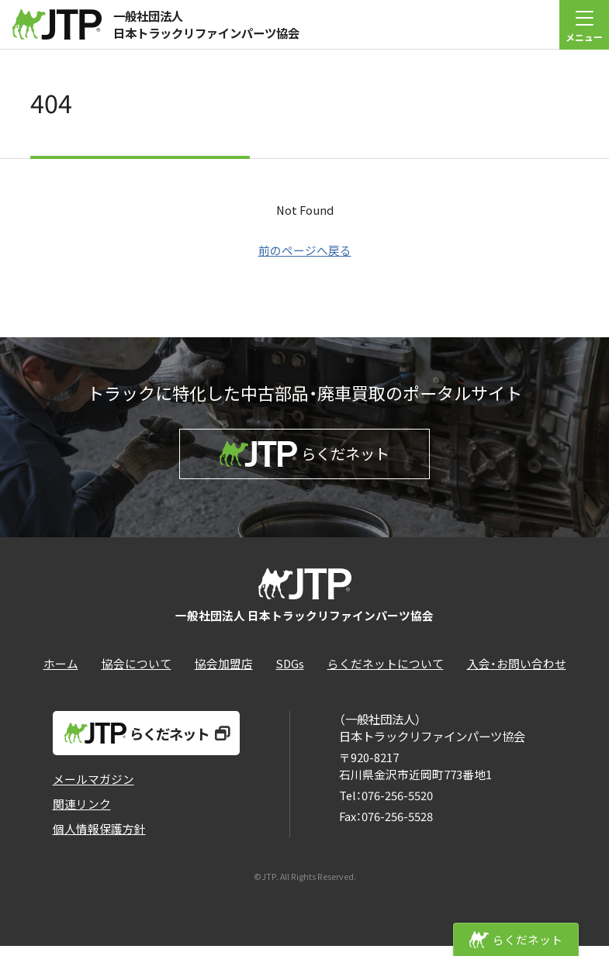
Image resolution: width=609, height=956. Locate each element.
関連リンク (82, 814)
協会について (136, 674)
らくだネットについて (385, 674)
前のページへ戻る (304, 250)
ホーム (60, 674)
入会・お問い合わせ (516, 674)
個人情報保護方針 (99, 838)
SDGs (290, 674)
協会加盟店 (224, 674)
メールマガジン (93, 789)
